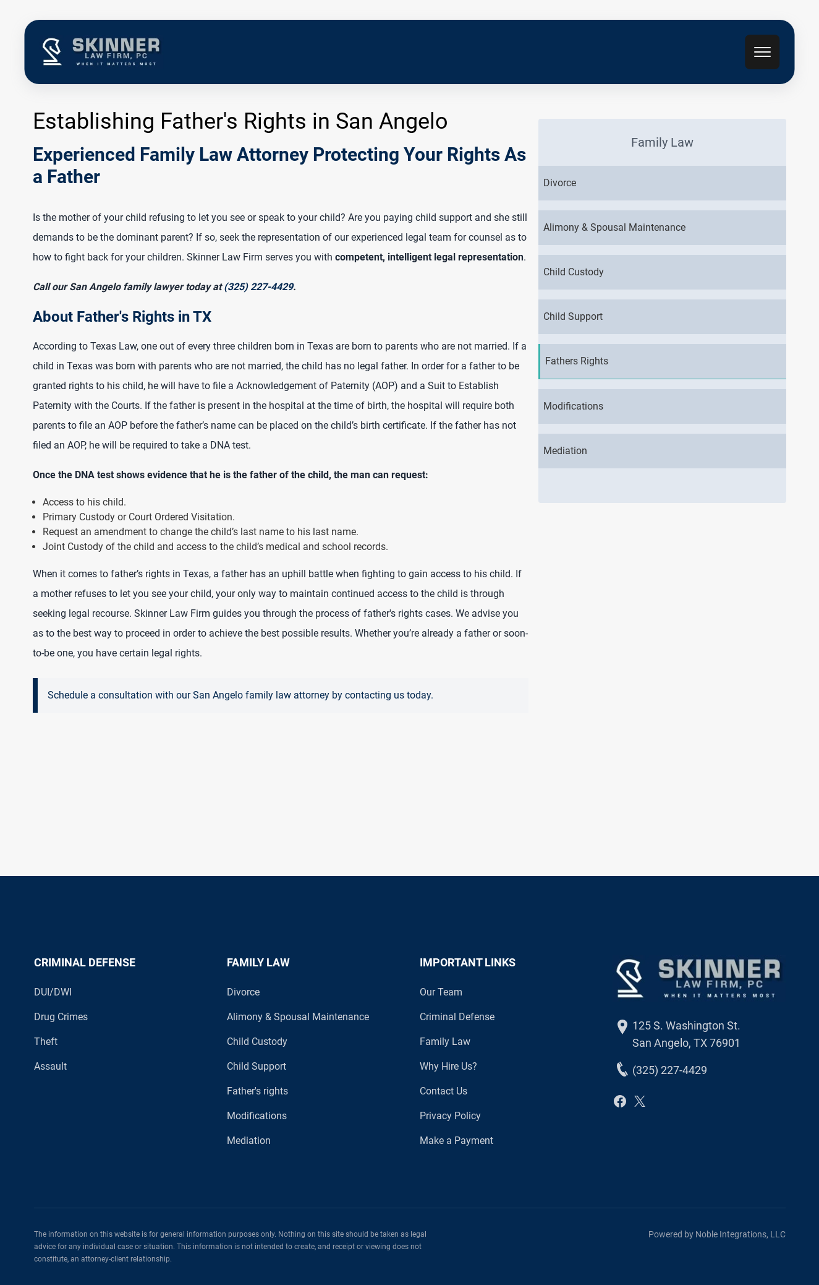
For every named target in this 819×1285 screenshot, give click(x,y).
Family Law (445, 1041)
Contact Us (443, 1091)
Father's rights (257, 1091)
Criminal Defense (457, 1017)
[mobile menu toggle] (762, 52)
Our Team (441, 992)
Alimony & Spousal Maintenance (298, 1017)
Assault (50, 1066)
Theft (45, 1041)
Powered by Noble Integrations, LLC (717, 1234)
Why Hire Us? (448, 1066)
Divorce (243, 992)
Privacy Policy (450, 1116)
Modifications (257, 1116)
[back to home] (101, 52)
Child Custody (257, 1041)
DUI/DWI (53, 992)
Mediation (249, 1140)
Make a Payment (456, 1140)
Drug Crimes (61, 1017)
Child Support (256, 1066)
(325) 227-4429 (258, 287)
